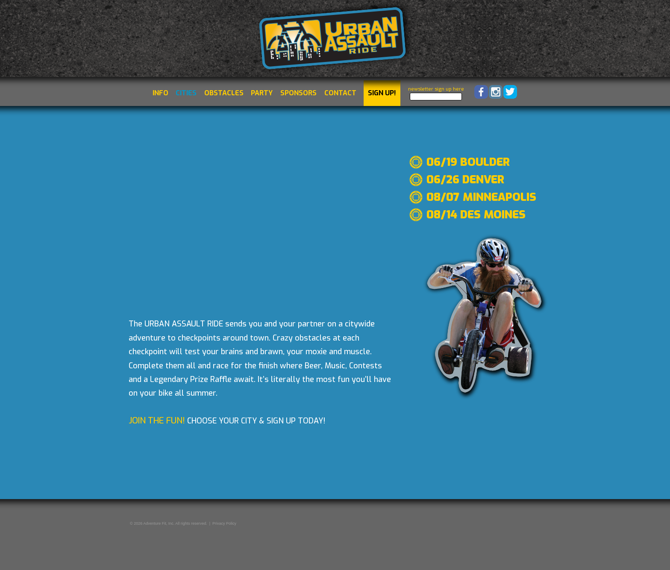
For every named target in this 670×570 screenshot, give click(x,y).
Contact (340, 92)
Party (262, 92)
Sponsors (298, 92)
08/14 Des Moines (476, 214)
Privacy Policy (224, 523)
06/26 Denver (465, 179)
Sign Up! (382, 92)
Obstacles (224, 92)
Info (160, 92)
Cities (186, 92)
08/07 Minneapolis (481, 197)
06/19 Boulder (468, 162)
